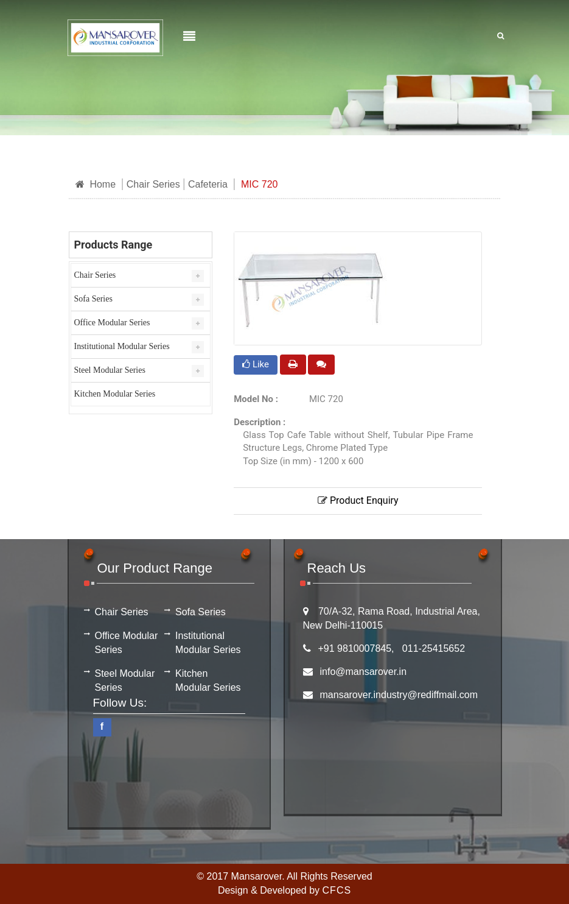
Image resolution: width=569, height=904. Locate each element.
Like (255, 364)
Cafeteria (208, 184)
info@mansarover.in (363, 671)
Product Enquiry (358, 500)
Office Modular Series (112, 322)
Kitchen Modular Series (115, 393)
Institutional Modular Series (122, 346)
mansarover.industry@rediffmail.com (399, 695)
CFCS (337, 890)
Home (95, 184)
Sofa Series (93, 298)
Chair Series (153, 184)
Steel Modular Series (109, 370)
